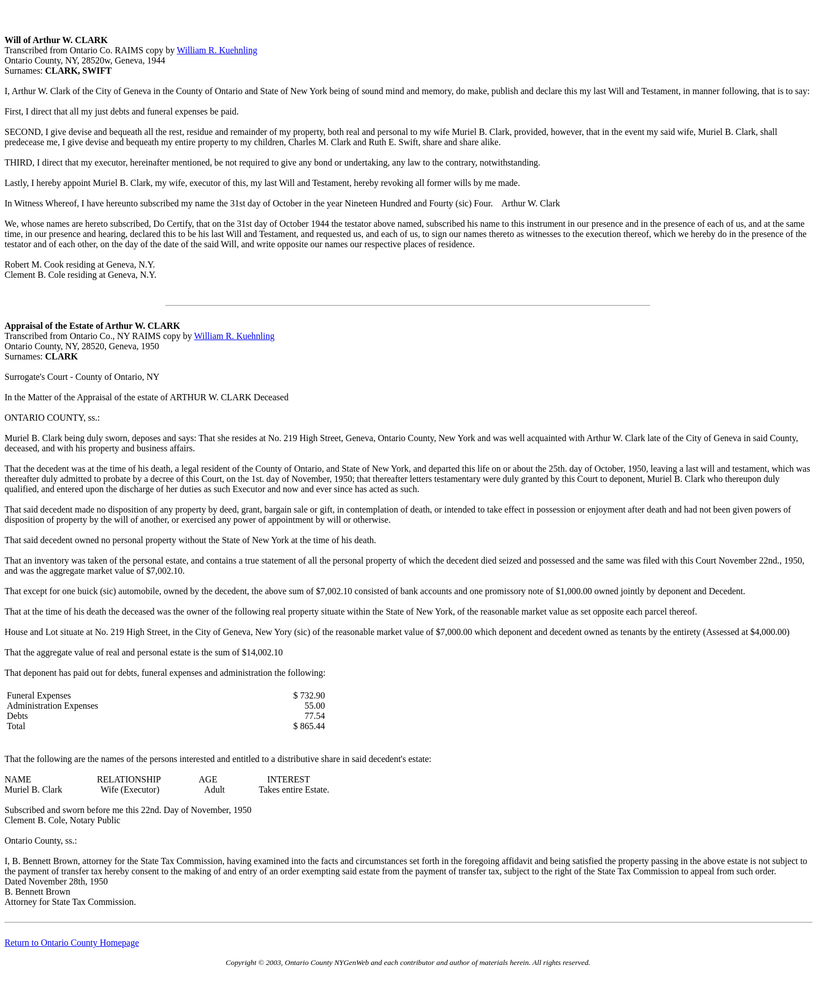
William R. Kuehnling (217, 50)
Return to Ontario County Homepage (72, 942)
